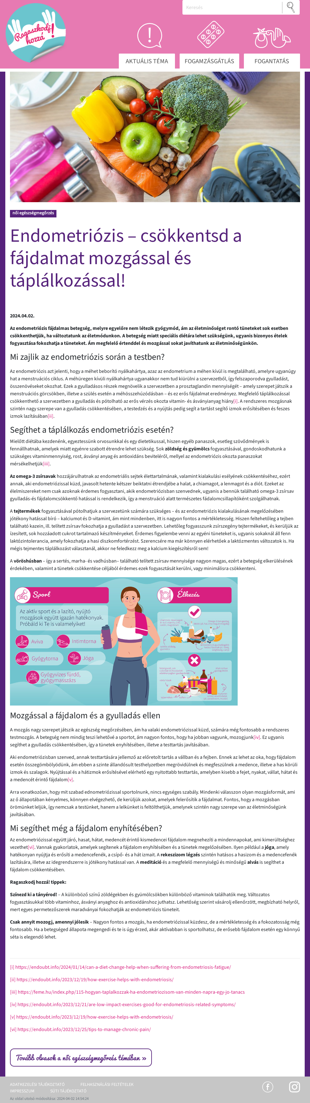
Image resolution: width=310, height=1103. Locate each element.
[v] (70, 779)
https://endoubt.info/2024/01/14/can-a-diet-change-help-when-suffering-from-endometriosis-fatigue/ (123, 967)
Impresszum (22, 1091)
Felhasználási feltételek (106, 1085)
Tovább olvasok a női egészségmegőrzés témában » (81, 1057)
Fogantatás (271, 61)
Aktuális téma (147, 61)
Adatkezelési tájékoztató (37, 1085)
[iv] (257, 737)
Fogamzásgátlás (209, 61)
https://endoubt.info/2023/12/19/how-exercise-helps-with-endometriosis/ (95, 979)
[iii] (46, 463)
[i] (235, 401)
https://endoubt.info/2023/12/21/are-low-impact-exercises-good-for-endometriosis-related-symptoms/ (126, 1004)
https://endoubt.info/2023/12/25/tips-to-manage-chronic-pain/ (84, 1029)
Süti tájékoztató (68, 1091)
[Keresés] (232, 7)
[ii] (50, 416)
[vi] (31, 847)
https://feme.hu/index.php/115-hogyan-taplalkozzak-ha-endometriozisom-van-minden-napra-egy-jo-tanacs (131, 992)
